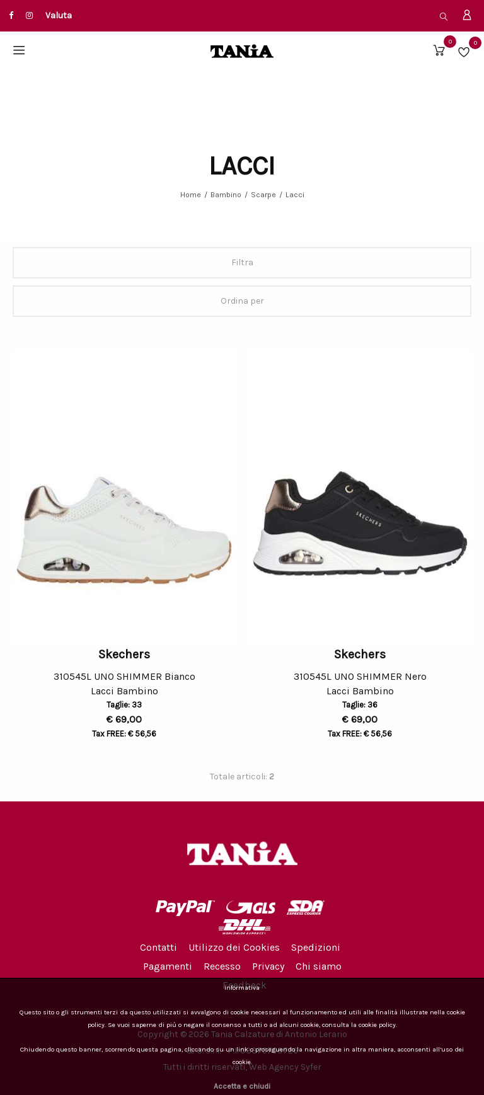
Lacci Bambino (124, 693)
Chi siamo (319, 966)
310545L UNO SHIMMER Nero (360, 676)
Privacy (268, 966)
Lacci (294, 194)
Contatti (158, 947)
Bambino (225, 194)
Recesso (222, 966)
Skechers (124, 654)
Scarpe (263, 194)
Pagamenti (167, 966)
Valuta (58, 15)
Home (190, 194)
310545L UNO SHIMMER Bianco (124, 676)
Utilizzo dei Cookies (234, 947)
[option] (124, 498)
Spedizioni (315, 947)
